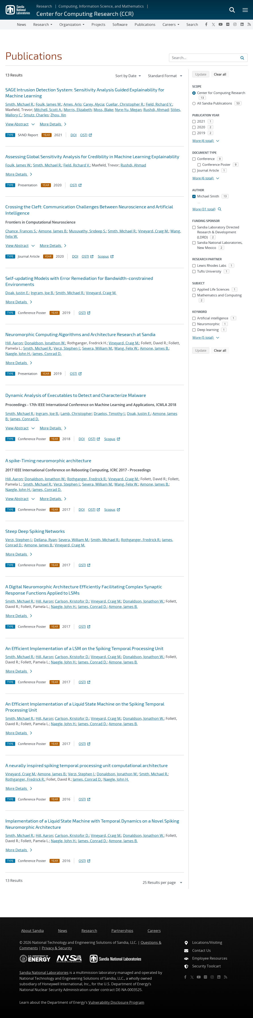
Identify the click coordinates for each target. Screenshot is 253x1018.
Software (120, 24)
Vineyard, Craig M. (153, 231)
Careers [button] (169, 24)
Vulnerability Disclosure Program (116, 1002)
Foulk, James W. (49, 104)
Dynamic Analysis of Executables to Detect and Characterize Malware (75, 395)
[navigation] (128, 75)
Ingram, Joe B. (42, 292)
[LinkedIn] (242, 24)
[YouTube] (220, 24)
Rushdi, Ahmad (156, 109)
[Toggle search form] (232, 10)
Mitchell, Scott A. (48, 109)
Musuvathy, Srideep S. (87, 231)
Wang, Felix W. (126, 348)
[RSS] (249, 24)
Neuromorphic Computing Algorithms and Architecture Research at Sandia (80, 334)
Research (44, 6)
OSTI (86, 135)
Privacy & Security (57, 948)
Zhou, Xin (58, 115)
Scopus (106, 256)
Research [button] (41, 24)
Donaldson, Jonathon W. (45, 343)
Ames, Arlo (72, 104)
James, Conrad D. (47, 353)
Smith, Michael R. (19, 104)
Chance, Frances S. (21, 231)
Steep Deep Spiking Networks (35, 531)
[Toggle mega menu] (245, 10)
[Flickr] (227, 24)
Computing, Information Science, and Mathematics (101, 6)
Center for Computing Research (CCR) (85, 13)
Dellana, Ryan (45, 539)
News (21, 24)
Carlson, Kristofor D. (72, 601)
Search (192, 24)
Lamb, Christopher (76, 413)
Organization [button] (70, 24)
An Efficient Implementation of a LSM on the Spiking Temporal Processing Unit (84, 648)
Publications (145, 24)
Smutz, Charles (36, 115)
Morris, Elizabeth (78, 109)
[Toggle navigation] (8, 24)
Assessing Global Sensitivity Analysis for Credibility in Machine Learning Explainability (92, 156)
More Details (53, 124)
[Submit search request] (242, 57)
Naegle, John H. (18, 353)
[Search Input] (208, 57)
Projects (98, 24)
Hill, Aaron (14, 343)
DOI (74, 135)
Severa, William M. (97, 348)
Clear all (221, 74)
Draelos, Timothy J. (109, 413)
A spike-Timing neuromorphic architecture (48, 460)
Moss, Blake (103, 109)
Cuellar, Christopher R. (125, 104)
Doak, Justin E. (17, 292)
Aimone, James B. (52, 231)
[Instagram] (235, 24)
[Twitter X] (213, 24)
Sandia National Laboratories (44, 972)
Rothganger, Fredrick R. (87, 478)
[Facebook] (206, 24)
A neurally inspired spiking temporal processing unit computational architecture (86, 765)
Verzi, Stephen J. (67, 348)
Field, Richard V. (159, 104)
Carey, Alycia (93, 104)
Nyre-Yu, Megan (128, 109)
